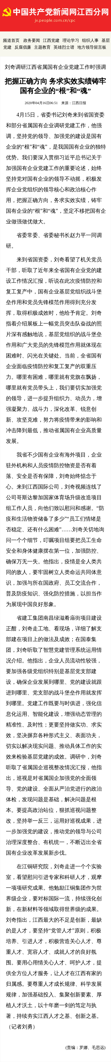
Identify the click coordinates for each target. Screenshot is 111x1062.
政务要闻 (31, 40)
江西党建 (51, 40)
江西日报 (79, 103)
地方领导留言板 (91, 47)
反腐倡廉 (23, 47)
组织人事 (90, 40)
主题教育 (42, 47)
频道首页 (11, 40)
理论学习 (70, 40)
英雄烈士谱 (64, 47)
